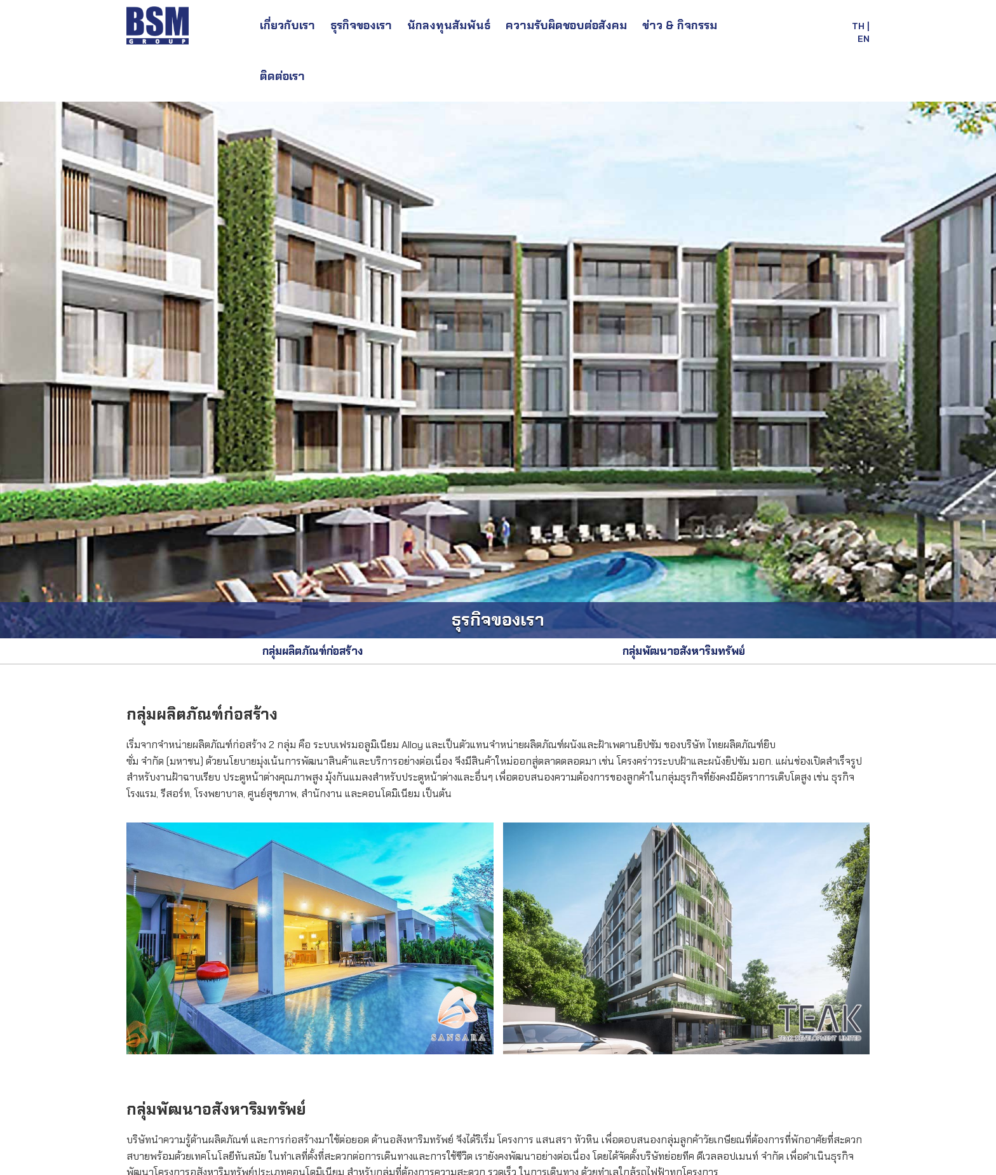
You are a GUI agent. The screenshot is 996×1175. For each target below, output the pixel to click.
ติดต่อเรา (282, 76)
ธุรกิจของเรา (361, 25)
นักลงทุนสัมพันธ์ (448, 25)
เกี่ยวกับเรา (287, 25)
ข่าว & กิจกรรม (679, 25)
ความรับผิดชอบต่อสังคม (566, 25)
